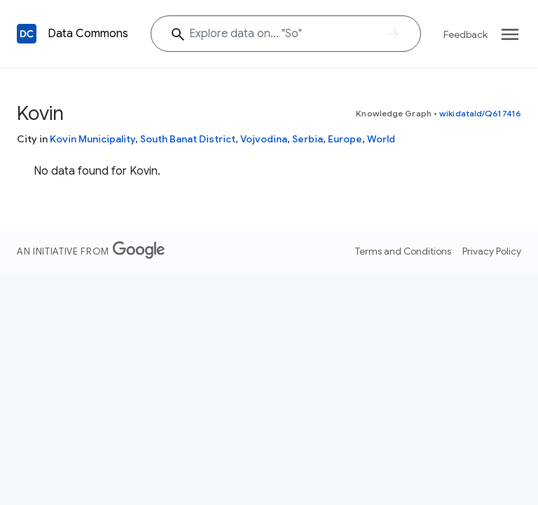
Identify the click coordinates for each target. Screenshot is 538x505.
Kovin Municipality (92, 139)
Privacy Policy (491, 251)
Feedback (465, 34)
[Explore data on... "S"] (285, 33)
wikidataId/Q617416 (480, 113)
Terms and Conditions (403, 251)
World (381, 139)
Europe (345, 139)
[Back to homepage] (26, 33)
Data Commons (88, 34)
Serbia (307, 139)
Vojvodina (263, 139)
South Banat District (187, 139)
